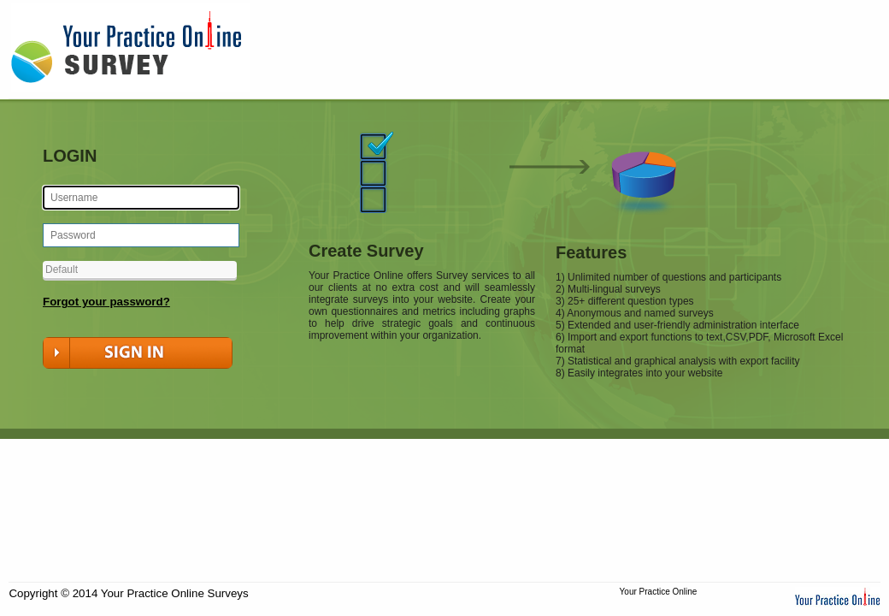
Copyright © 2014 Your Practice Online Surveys (128, 593)
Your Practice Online (659, 591)
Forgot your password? (106, 301)
